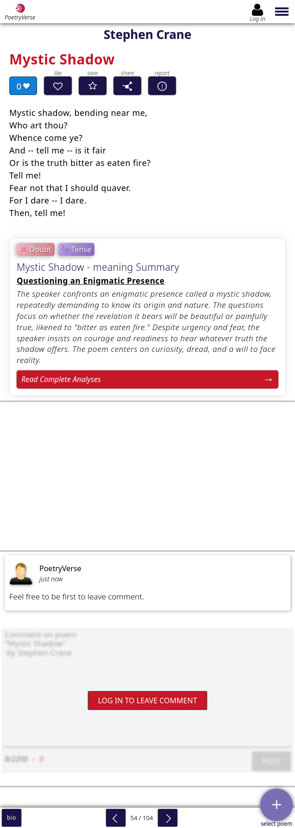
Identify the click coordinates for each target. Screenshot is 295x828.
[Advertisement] (147, 476)
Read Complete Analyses (61, 379)
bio (11, 818)
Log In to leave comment (147, 700)
